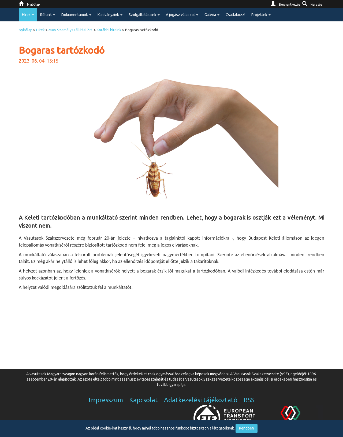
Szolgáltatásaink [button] (144, 15)
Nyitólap (25, 30)
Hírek (40, 30)
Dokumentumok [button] (76, 15)
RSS (249, 400)
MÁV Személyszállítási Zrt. (71, 30)
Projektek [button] (261, 15)
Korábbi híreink (109, 30)
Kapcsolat (143, 400)
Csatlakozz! (235, 15)
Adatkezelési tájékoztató (200, 400)
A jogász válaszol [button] (182, 15)
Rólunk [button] (47, 15)
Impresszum (106, 400)
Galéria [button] (211, 15)
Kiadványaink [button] (110, 15)
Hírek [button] (28, 15)
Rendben (246, 428)
